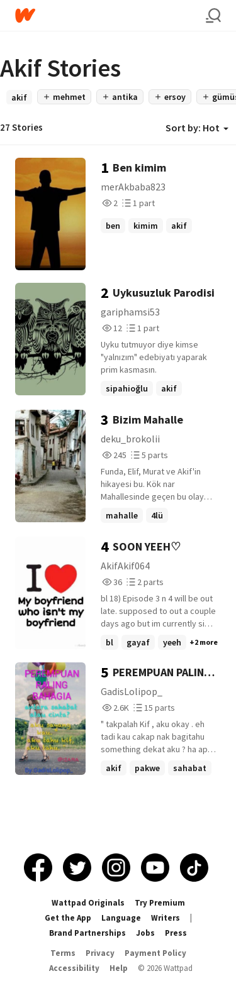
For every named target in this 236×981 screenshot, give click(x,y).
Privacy (100, 953)
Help (119, 968)
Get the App (68, 917)
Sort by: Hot (197, 127)
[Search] (213, 15)
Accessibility (74, 968)
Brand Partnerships (87, 933)
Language (121, 917)
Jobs (145, 933)
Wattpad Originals (88, 902)
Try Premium (160, 902)
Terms (63, 953)
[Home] (110, 15)
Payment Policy (155, 953)
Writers (165, 917)
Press (176, 933)
